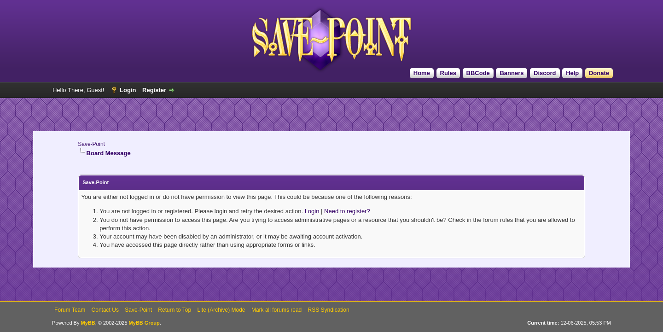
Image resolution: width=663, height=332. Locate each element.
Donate (599, 73)
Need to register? (347, 211)
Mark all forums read (276, 310)
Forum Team (69, 310)
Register (154, 90)
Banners (511, 73)
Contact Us (105, 310)
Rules (448, 73)
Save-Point (91, 144)
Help (572, 73)
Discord (545, 73)
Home (421, 73)
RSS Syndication (328, 310)
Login (128, 90)
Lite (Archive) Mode (221, 310)
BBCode (478, 73)
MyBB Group (144, 323)
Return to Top (174, 310)
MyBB (88, 323)
